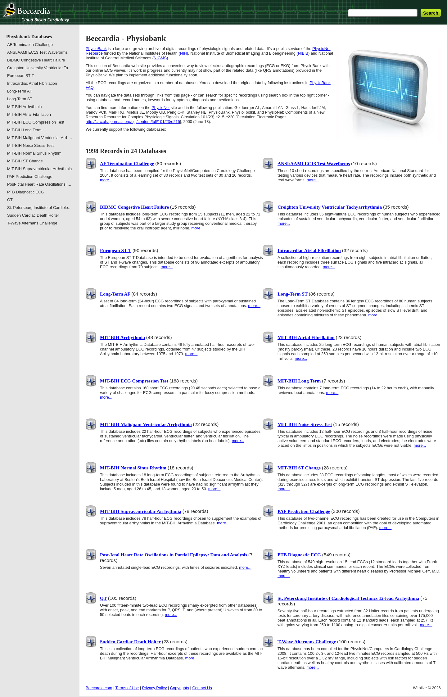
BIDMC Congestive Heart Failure (134, 207)
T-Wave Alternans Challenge (307, 641)
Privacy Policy (154, 688)
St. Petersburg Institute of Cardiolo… (39, 207)
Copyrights (179, 688)
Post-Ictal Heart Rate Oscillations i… (39, 184)
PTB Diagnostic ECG (299, 554)
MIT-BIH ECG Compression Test (134, 380)
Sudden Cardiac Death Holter (130, 641)
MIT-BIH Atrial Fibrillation (306, 337)
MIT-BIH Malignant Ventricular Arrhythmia (146, 424)
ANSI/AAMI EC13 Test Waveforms (314, 163)
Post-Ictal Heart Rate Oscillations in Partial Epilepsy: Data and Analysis (173, 554)
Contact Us (202, 688)
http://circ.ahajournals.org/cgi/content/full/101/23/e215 (133, 121)
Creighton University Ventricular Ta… (39, 68)
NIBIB (303, 53)
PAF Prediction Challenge (304, 511)
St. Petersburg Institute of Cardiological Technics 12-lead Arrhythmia (348, 598)
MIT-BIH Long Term (299, 380)
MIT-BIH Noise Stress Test (305, 424)
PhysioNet (160, 107)
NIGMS (160, 58)
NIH (183, 53)
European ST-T (115, 250)
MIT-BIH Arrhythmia (122, 337)
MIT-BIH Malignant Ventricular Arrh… (39, 137)
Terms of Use (127, 688)
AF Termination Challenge (127, 163)
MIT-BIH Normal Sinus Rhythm (133, 467)
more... (106, 180)
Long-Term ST (293, 293)
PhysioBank (96, 48)
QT (103, 598)
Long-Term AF (115, 293)
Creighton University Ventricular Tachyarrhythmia (330, 207)
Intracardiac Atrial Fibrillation (309, 250)
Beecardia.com (99, 688)
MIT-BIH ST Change (299, 467)
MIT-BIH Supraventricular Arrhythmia (140, 511)
